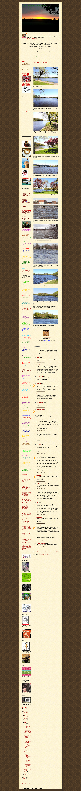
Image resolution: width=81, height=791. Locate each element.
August (25, 718)
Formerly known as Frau (42, 348)
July (25, 719)
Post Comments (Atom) (44, 554)
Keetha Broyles (32, 33)
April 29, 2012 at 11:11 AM (41, 430)
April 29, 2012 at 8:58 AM (41, 399)
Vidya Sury (39, 364)
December (26, 712)
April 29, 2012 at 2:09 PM (41, 453)
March (25, 771)
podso (38, 357)
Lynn (38, 502)
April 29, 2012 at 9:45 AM (41, 407)
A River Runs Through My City (27, 726)
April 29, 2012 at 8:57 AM (41, 391)
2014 (24, 708)
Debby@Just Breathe (41, 483)
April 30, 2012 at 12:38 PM (41, 514)
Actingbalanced (40, 409)
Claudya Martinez (41, 543)
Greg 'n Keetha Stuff (26, 783)
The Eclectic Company (34, 5)
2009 (24, 778)
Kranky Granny (40, 525)
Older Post (56, 551)
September (26, 716)
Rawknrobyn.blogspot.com (43, 432)
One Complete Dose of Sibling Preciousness (27, 764)
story (27, 201)
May (25, 722)
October (26, 715)
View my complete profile (31, 38)
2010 (24, 777)
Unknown (39, 383)
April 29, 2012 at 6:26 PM (41, 488)
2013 (24, 709)
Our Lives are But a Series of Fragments (27, 736)
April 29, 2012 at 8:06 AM (41, 373)
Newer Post (35, 551)
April (25, 723)
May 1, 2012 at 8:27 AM (40, 540)
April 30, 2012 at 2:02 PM (41, 523)
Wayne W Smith (40, 402)
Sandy (38, 456)
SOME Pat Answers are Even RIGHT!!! (27, 730)
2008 (24, 780)
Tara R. (38, 393)
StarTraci (39, 444)
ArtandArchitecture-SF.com (43, 490)
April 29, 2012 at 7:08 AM (41, 362)
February (26, 773)
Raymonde (39, 517)
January (26, 774)
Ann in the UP (40, 376)
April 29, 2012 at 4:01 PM (41, 472)
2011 (24, 775)
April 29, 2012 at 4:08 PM (41, 481)
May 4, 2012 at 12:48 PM (41, 546)
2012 (24, 711)
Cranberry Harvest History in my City (27, 753)
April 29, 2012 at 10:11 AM (41, 412)
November (26, 714)
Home (46, 551)
